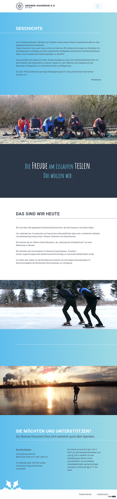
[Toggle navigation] (97, 6)
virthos (110, 496)
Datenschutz (85, 494)
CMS (114, 496)
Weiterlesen (96, 80)
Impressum (102, 494)
